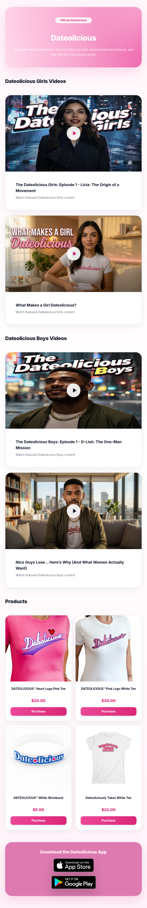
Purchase (38, 711)
